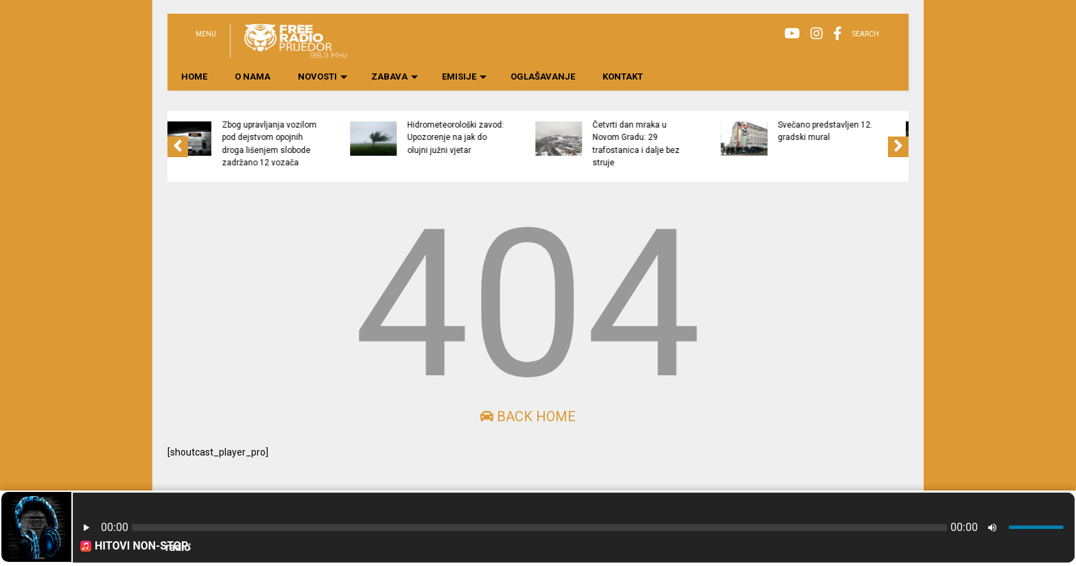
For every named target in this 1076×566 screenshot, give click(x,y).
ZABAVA (394, 76)
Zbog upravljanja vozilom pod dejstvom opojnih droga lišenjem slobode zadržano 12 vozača (332, 143)
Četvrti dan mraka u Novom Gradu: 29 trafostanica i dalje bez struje (698, 143)
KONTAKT (623, 76)
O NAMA (252, 76)
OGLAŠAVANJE (543, 76)
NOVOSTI (322, 76)
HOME (194, 76)
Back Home (528, 416)
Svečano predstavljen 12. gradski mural (888, 131)
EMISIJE (464, 76)
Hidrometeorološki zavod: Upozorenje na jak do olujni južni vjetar (518, 137)
